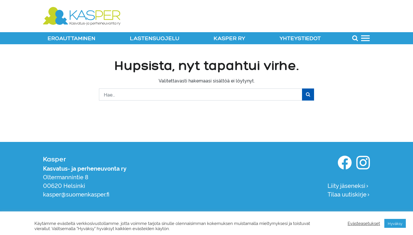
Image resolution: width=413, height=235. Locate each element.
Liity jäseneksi (348, 185)
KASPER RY (229, 38)
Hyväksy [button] (395, 223)
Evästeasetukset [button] (364, 223)
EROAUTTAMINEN (72, 38)
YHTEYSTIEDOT (300, 38)
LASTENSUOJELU (155, 38)
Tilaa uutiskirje (349, 194)
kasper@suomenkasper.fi (76, 194)
